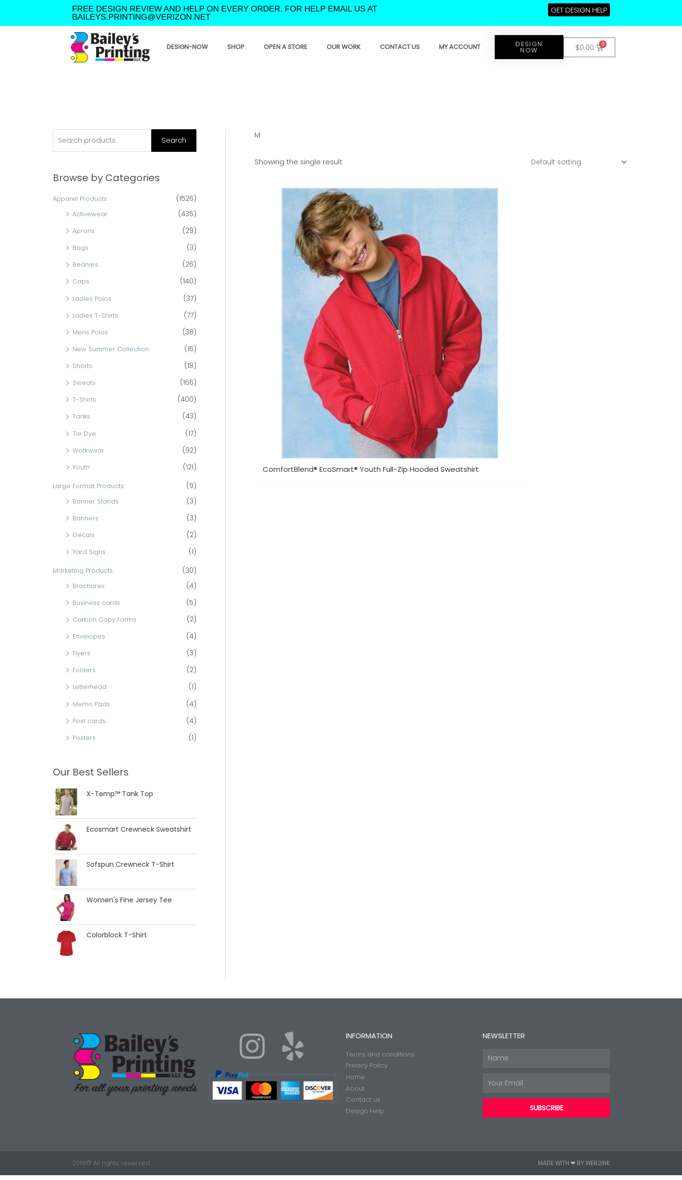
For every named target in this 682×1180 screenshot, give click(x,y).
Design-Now (187, 46)
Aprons (85, 232)
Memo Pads (93, 705)
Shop (235, 46)
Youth (82, 468)
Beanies (86, 265)
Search (173, 140)
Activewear (91, 215)
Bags (81, 249)
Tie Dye (85, 434)
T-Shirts (85, 401)
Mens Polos (92, 333)
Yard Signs (90, 552)
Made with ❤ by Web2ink (574, 1168)
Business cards (99, 603)
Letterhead (91, 688)
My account (459, 46)
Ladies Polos (94, 299)
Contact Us (400, 46)
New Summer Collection (113, 350)
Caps (82, 282)
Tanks (82, 417)
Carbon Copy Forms (108, 620)
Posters (85, 738)
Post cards (91, 721)
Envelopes (90, 637)
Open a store (285, 46)
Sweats (85, 384)
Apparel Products (82, 200)
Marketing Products (86, 572)
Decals (84, 536)
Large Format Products (92, 487)
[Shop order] (575, 162)
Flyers (82, 654)
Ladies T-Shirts (97, 316)
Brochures (90, 586)
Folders (85, 671)
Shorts (83, 367)
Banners (87, 519)
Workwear (89, 451)
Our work (344, 46)
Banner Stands (98, 502)
